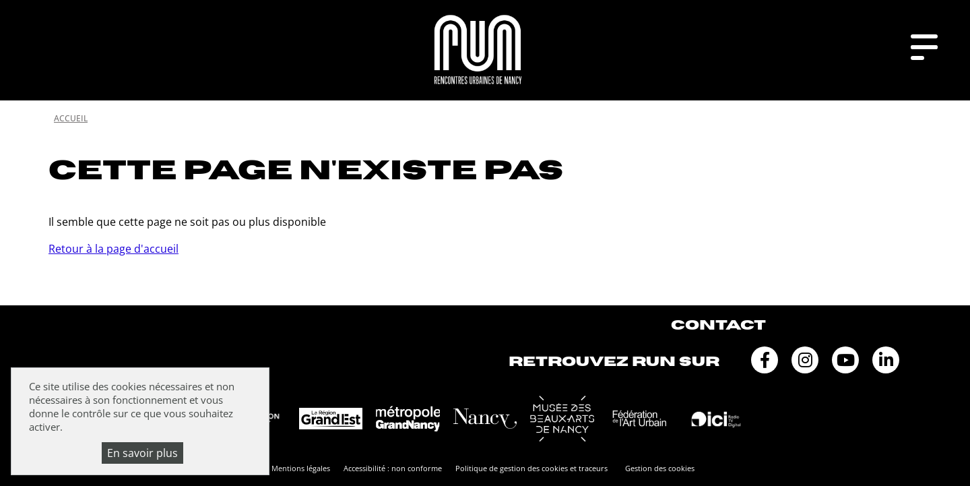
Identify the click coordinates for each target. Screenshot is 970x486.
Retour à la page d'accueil (113, 248)
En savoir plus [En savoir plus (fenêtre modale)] (142, 453)
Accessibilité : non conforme (393, 468)
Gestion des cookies (659, 468)
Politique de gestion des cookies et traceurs (531, 468)
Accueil (71, 118)
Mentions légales (300, 468)
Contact (718, 325)
